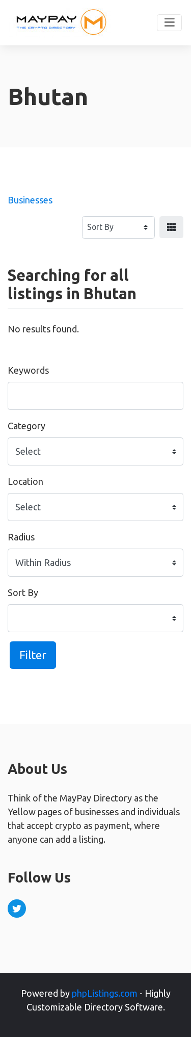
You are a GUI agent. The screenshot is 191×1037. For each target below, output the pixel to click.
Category (26, 426)
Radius (21, 537)
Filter (32, 655)
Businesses (30, 200)
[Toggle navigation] (169, 23)
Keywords (28, 370)
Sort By (23, 592)
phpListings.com (105, 993)
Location (25, 481)
